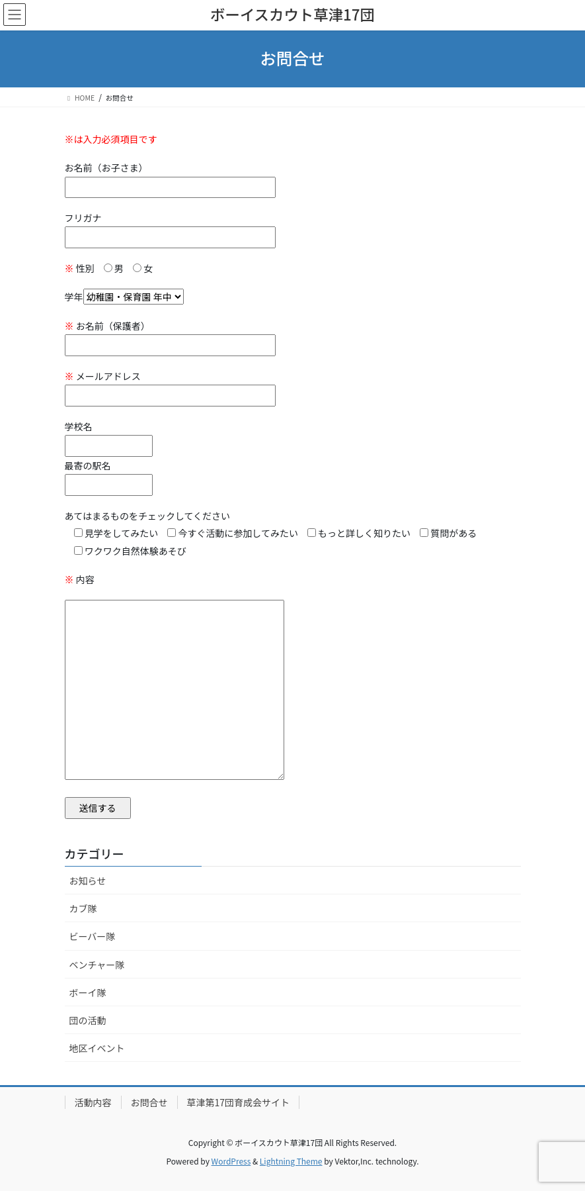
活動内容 (93, 1102)
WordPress (231, 1161)
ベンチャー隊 (97, 964)
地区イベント (97, 1048)
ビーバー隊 (92, 936)
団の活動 (87, 1020)
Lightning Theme (291, 1161)
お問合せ (149, 1102)
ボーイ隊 (87, 992)
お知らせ (87, 880)
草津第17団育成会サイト (238, 1102)
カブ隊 (83, 908)
